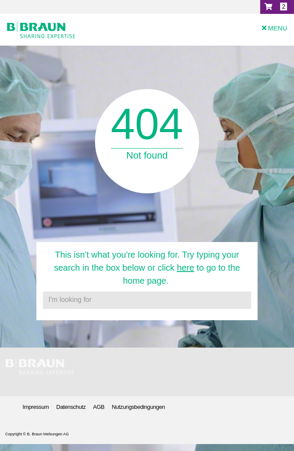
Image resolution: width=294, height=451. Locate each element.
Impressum (36, 407)
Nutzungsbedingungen (138, 407)
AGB (99, 407)
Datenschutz (71, 407)
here (185, 267)
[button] (277, 7)
